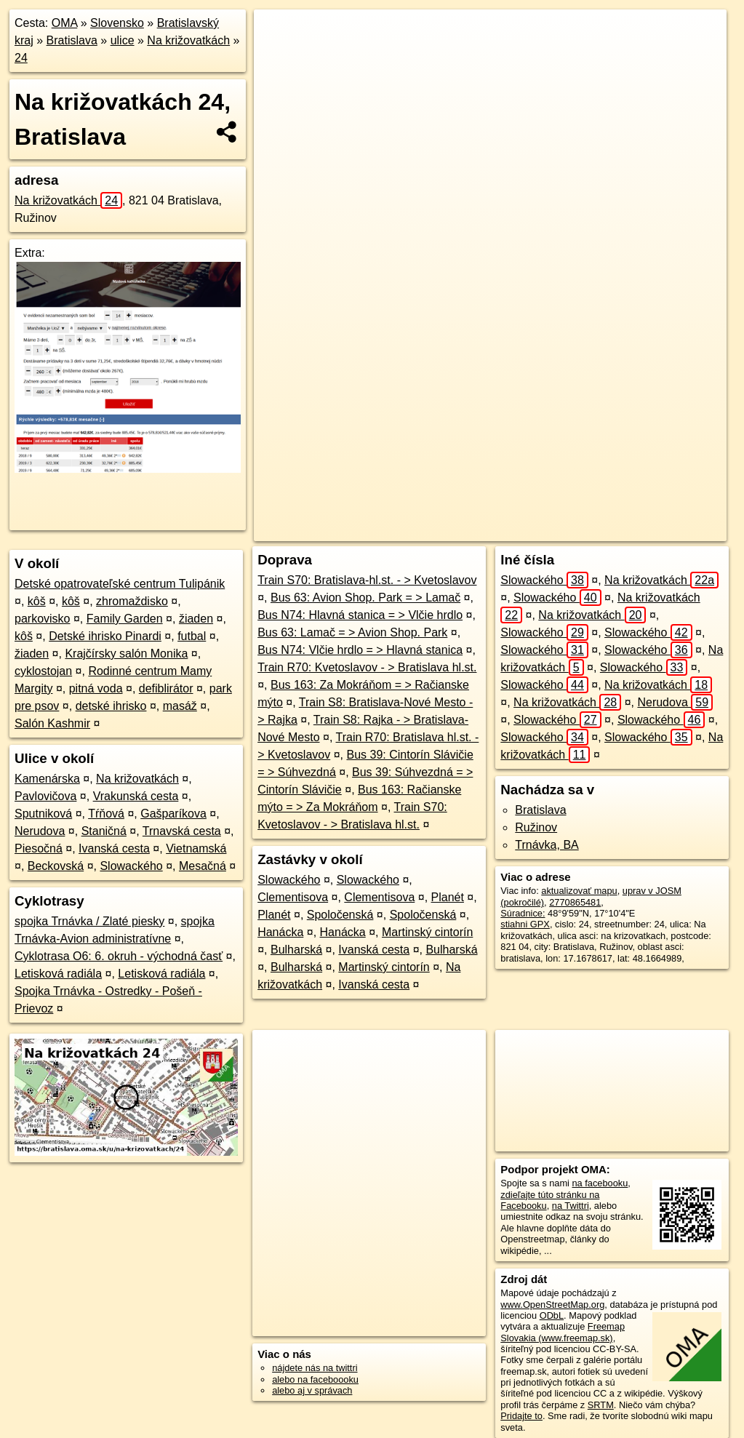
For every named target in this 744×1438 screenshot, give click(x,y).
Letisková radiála (58, 973)
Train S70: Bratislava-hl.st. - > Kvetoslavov (366, 580)
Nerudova (40, 831)
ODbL (552, 1315)
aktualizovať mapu (579, 890)
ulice (123, 40)
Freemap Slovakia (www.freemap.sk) (562, 1332)
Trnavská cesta (182, 831)
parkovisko (42, 618)
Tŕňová (106, 813)
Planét (447, 897)
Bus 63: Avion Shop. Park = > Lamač (365, 597)
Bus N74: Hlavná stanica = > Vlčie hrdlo (360, 615)
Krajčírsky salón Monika (126, 653)
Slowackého (131, 866)
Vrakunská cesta (136, 796)
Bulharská (296, 949)
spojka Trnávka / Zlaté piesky (89, 921)
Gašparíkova (173, 813)
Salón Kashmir (52, 723)
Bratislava (72, 40)
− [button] (278, 57)
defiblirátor (166, 688)
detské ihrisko (111, 706)
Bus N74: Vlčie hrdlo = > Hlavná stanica (360, 650)
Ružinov (536, 827)
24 (21, 58)
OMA (65, 23)
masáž (180, 706)
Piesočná (39, 848)
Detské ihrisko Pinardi (105, 636)
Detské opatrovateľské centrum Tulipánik (120, 584)
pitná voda (96, 688)
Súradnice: (522, 913)
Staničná (104, 831)
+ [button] (278, 34)
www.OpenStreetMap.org (552, 1304)
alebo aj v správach (312, 1390)
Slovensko (117, 23)
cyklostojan (43, 671)
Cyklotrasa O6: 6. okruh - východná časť (119, 956)
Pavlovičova (45, 796)
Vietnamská (196, 848)
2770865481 (575, 902)
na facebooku (600, 1183)
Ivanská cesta (114, 848)
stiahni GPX (525, 924)
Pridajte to (521, 1415)
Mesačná (202, 866)
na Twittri (570, 1205)
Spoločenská (340, 914)
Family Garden (125, 618)
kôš (37, 601)
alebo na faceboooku (315, 1379)
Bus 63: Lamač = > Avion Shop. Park (352, 632)
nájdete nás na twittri (314, 1367)
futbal (191, 636)
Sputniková (43, 813)
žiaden (196, 618)
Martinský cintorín (427, 932)
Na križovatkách (188, 40)
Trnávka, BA (546, 845)
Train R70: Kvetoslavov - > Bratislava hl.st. (366, 667)
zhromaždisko (132, 601)
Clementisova (292, 897)
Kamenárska (47, 778)
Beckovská (56, 866)
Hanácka (280, 932)
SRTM (601, 1404)
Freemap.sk (502, 530)
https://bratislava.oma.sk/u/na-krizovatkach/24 (637, 530)
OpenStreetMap (427, 530)
